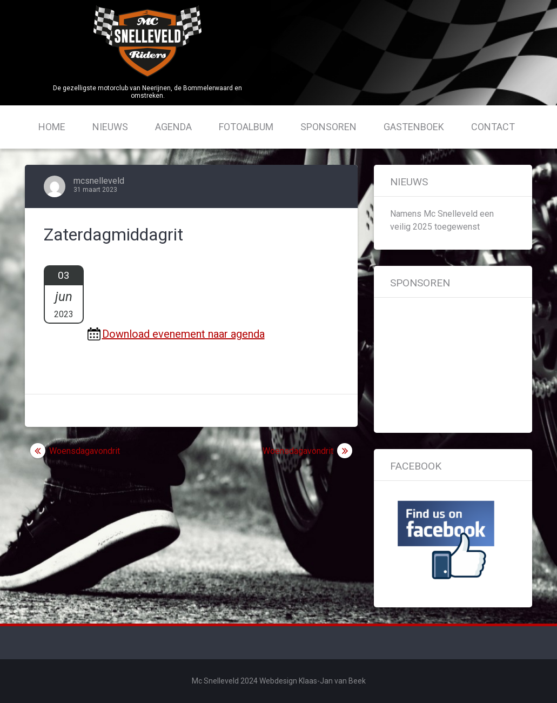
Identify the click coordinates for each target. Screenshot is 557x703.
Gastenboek (414, 126)
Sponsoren (328, 126)
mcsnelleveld (98, 181)
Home (51, 126)
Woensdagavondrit (84, 451)
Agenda (173, 126)
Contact (493, 126)
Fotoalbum (246, 126)
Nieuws (110, 126)
